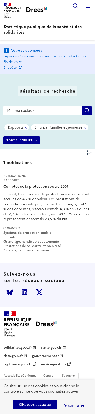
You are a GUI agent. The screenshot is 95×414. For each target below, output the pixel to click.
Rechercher (75, 5)
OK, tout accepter (35, 404)
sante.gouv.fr (51, 347)
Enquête (11, 67)
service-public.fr (53, 364)
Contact (48, 376)
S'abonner (68, 376)
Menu (88, 5)
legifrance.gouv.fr (18, 364)
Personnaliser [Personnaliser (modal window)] (74, 405)
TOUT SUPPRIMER (19, 140)
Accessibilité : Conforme (20, 376)
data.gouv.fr (13, 356)
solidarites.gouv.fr (18, 347)
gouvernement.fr (45, 356)
